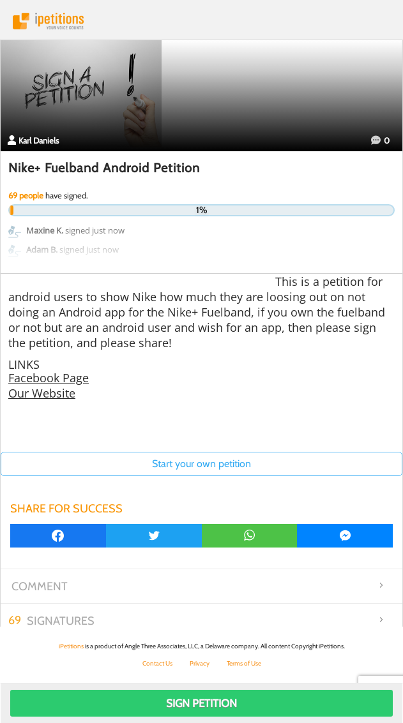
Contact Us (157, 663)
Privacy (199, 663)
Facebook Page (48, 377)
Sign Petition (201, 703)
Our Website (41, 393)
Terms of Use (244, 663)
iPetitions (201, 21)
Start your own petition (201, 464)
